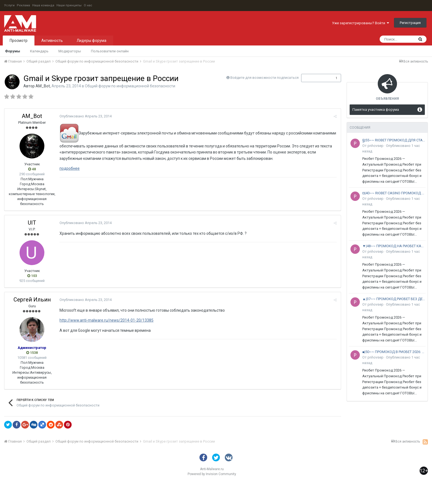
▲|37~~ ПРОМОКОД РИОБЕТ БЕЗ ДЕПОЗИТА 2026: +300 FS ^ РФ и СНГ (394, 299)
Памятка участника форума (375, 109)
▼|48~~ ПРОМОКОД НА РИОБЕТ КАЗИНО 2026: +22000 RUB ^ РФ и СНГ (394, 246)
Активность (52, 40)
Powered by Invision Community (212, 474)
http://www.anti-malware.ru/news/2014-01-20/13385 (106, 320)
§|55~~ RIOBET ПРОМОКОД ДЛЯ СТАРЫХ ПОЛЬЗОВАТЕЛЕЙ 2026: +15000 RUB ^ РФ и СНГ (394, 140)
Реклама (23, 5)
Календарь (39, 51)
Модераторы (69, 51)
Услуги (9, 5)
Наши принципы (69, 5)
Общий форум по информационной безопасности (130, 86)
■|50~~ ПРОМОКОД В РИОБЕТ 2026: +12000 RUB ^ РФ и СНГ (394, 352)
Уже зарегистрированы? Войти (360, 23)
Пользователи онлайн (110, 51)
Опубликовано (86, 116)
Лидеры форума (91, 40)
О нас (88, 5)
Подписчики (315, 78)
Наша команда (43, 5)
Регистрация (410, 23)
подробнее (70, 168)
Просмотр (19, 40)
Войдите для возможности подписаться (264, 78)
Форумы (12, 51)
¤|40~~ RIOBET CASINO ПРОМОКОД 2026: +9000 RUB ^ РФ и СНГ (394, 193)
